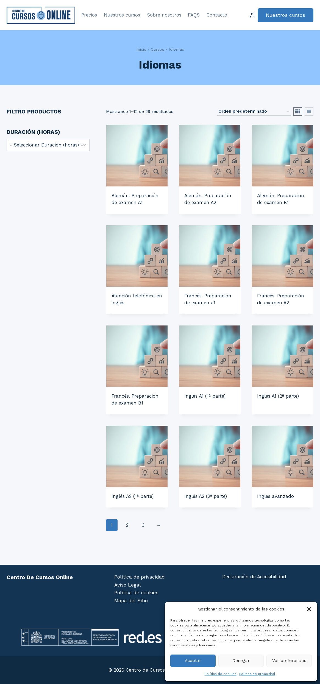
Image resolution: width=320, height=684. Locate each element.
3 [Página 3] (143, 525)
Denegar (241, 660)
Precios (89, 15)
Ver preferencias (289, 660)
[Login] (252, 15)
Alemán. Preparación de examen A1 (135, 199)
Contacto (217, 15)
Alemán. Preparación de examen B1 (280, 199)
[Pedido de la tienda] (254, 111)
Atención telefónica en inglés (137, 299)
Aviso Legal (127, 585)
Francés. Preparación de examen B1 (135, 399)
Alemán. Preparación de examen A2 (207, 199)
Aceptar (193, 660)
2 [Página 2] (127, 525)
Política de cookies (220, 674)
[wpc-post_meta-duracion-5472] (48, 145)
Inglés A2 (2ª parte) (205, 496)
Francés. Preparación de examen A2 (280, 299)
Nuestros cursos (122, 15)
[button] (309, 609)
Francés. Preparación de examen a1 (207, 299)
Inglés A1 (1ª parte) (205, 396)
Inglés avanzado (275, 496)
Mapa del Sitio (131, 600)
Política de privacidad (257, 674)
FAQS (194, 15)
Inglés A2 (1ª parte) (133, 496)
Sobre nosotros (164, 15)
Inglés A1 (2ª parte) (278, 396)
